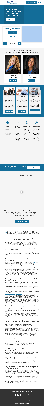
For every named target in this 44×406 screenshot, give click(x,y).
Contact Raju (31, 80)
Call (14, 36)
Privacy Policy (14, 400)
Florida (17, 391)
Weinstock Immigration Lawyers (12, 28)
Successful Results (34, 110)
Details (11, 36)
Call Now (34, 167)
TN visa (34, 262)
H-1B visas (7, 241)
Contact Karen (12, 80)
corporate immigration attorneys (22, 306)
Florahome (22, 391)
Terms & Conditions (23, 400)
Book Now (10, 19)
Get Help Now (22, 111)
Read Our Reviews (22, 221)
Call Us (12, 32)
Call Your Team (9, 111)
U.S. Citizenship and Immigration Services (13, 294)
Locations (13, 391)
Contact (30, 400)
